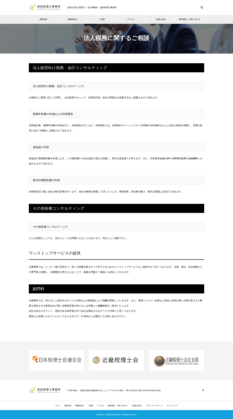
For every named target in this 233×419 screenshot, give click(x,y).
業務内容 (43, 19)
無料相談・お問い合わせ (189, 19)
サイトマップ (172, 406)
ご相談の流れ (160, 19)
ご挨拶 (102, 19)
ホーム (58, 406)
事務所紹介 (72, 19)
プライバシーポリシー (154, 406)
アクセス (131, 19)
